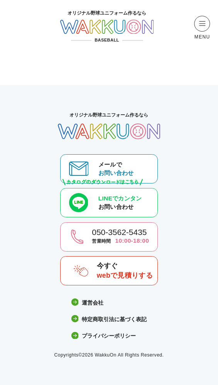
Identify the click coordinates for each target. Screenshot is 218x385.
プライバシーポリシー (103, 336)
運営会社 (87, 302)
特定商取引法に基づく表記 (109, 319)
